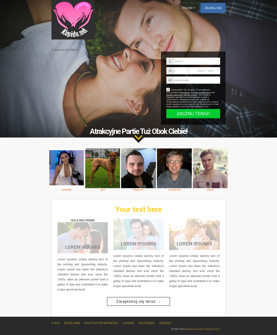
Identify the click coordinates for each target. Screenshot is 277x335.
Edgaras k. (138, 189)
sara (102, 189)
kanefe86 (67, 189)
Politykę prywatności (200, 92)
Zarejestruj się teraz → (138, 301)
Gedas (210, 189)
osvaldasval (174, 189)
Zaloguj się (213, 8)
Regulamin (185, 92)
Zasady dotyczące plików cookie (181, 95)
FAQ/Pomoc (146, 323)
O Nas (55, 323)
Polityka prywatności (101, 323)
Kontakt (165, 323)
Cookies (128, 323)
